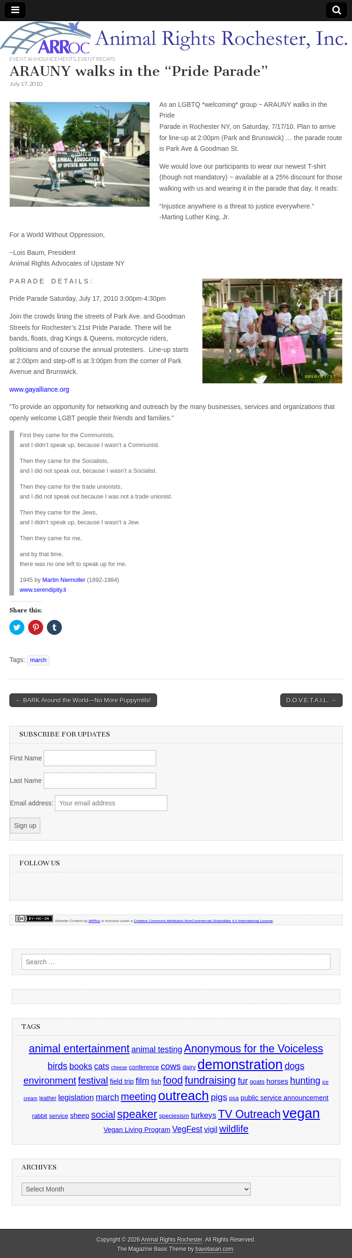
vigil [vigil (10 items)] (210, 1129)
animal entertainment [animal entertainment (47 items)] (79, 1048)
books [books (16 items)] (80, 1066)
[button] (79, 155)
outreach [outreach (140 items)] (183, 1095)
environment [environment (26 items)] (49, 1080)
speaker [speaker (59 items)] (137, 1114)
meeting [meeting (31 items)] (139, 1096)
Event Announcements (42, 59)
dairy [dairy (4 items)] (188, 1067)
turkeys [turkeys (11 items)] (203, 1115)
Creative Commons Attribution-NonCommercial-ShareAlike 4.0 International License (203, 921)
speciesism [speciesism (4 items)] (174, 1115)
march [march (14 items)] (107, 1097)
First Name (26, 758)
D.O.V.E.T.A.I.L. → (311, 700)
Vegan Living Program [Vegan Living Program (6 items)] (137, 1129)
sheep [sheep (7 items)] (79, 1115)
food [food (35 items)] (173, 1080)
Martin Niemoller (63, 580)
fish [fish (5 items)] (156, 1081)
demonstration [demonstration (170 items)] (240, 1064)
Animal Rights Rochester (171, 1239)
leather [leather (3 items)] (47, 1098)
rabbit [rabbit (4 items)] (39, 1115)
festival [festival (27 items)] (93, 1080)
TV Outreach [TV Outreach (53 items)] (249, 1114)
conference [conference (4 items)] (144, 1067)
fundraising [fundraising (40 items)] (210, 1080)
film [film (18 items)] (142, 1081)
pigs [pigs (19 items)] (219, 1097)
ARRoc (94, 921)
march (38, 660)
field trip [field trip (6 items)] (122, 1081)
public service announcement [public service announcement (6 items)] (284, 1098)
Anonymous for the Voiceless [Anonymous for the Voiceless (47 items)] (253, 1048)
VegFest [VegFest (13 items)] (187, 1129)
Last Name (26, 780)
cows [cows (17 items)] (171, 1066)
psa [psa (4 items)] (234, 1098)
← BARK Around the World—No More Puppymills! (83, 700)
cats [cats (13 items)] (101, 1066)
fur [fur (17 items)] (243, 1081)
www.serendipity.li (43, 590)
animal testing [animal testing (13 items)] (156, 1049)
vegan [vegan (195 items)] (301, 1113)
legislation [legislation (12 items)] (76, 1097)
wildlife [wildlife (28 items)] (233, 1128)
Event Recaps (96, 59)
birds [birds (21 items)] (57, 1066)
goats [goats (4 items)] (257, 1081)
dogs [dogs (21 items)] (294, 1066)
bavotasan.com (214, 1249)
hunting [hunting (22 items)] (305, 1080)
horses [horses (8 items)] (277, 1081)
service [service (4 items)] (58, 1115)
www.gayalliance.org (39, 389)
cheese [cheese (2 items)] (119, 1067)
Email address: (32, 803)
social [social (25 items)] (103, 1114)
